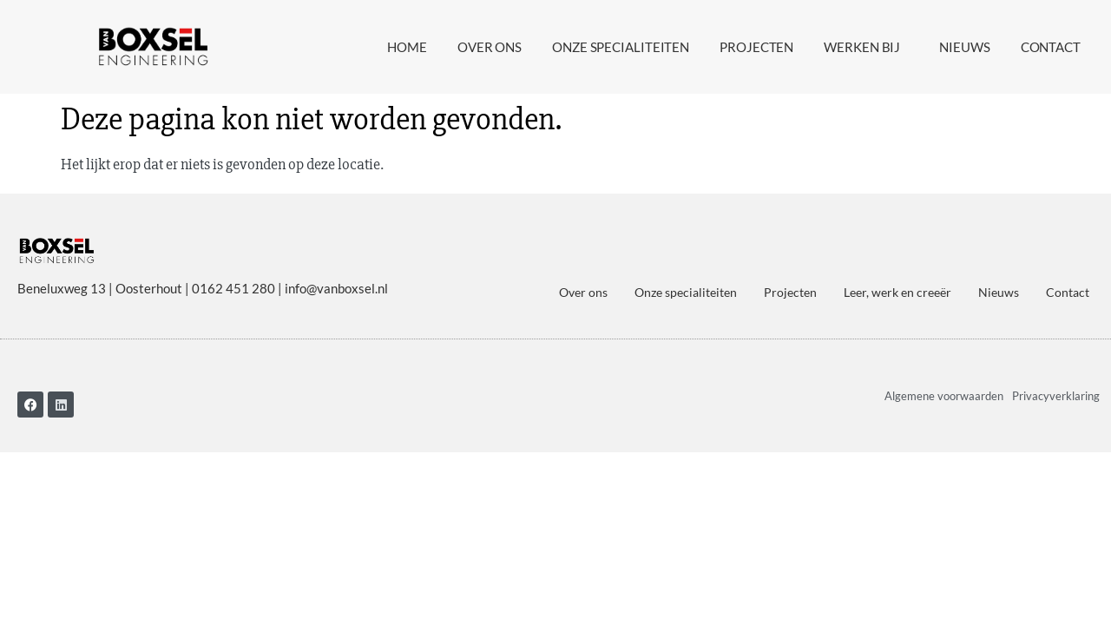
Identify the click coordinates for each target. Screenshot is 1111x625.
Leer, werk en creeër (897, 292)
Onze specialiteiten (620, 47)
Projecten (756, 47)
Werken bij (866, 47)
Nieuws (964, 47)
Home (407, 47)
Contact (1051, 47)
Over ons (489, 47)
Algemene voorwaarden (943, 396)
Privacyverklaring (1056, 396)
